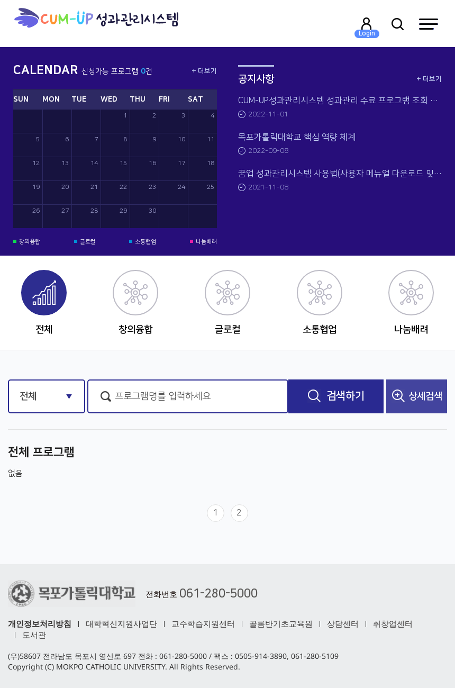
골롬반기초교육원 (281, 623)
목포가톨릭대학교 (95, 24)
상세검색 (417, 396)
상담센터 (343, 623)
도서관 (34, 634)
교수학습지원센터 (203, 623)
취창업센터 (393, 623)
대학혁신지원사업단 (121, 623)
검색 (336, 396)
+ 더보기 (204, 71)
